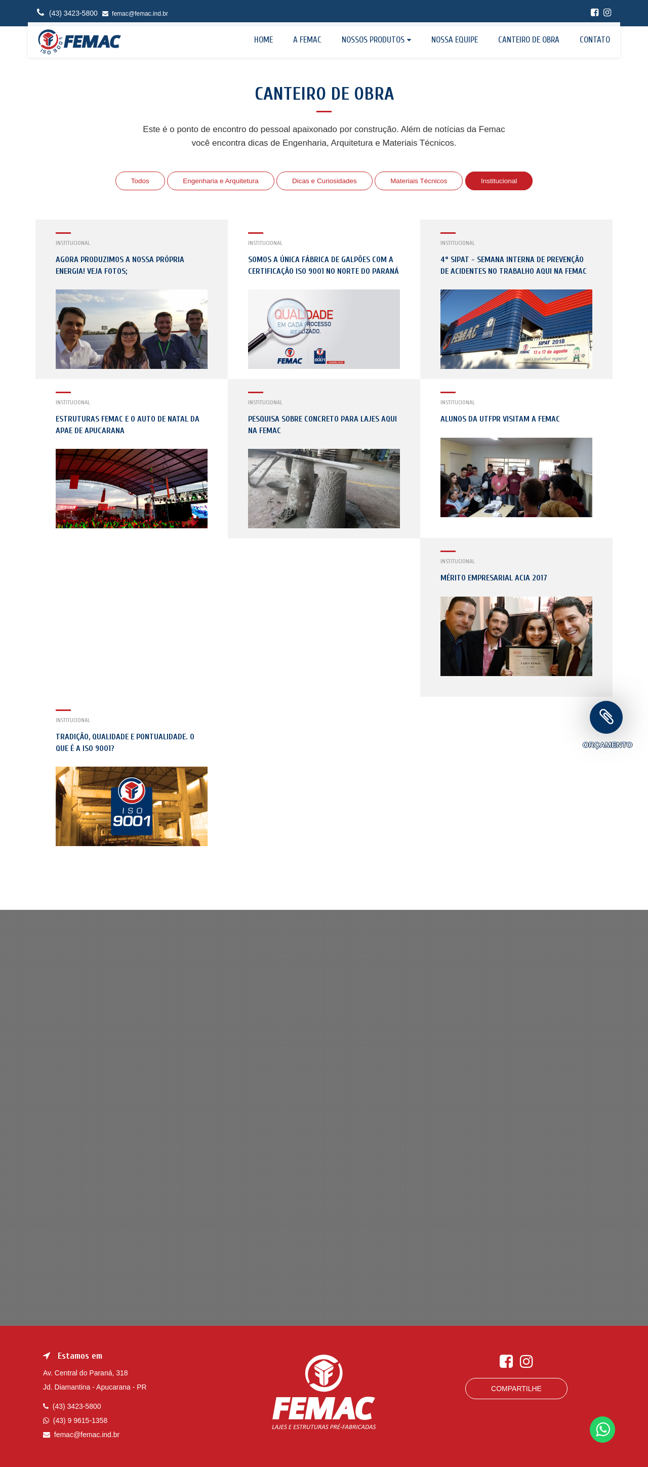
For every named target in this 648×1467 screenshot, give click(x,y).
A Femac (307, 40)
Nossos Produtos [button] (373, 40)
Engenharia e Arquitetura (218, 181)
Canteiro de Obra (528, 40)
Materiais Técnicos (421, 181)
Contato (595, 40)
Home (263, 40)
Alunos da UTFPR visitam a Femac (500, 419)
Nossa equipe (454, 40)
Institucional (502, 181)
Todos (136, 181)
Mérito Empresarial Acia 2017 (493, 577)
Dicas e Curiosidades (324, 181)
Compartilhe (516, 1389)
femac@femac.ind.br (135, 13)
